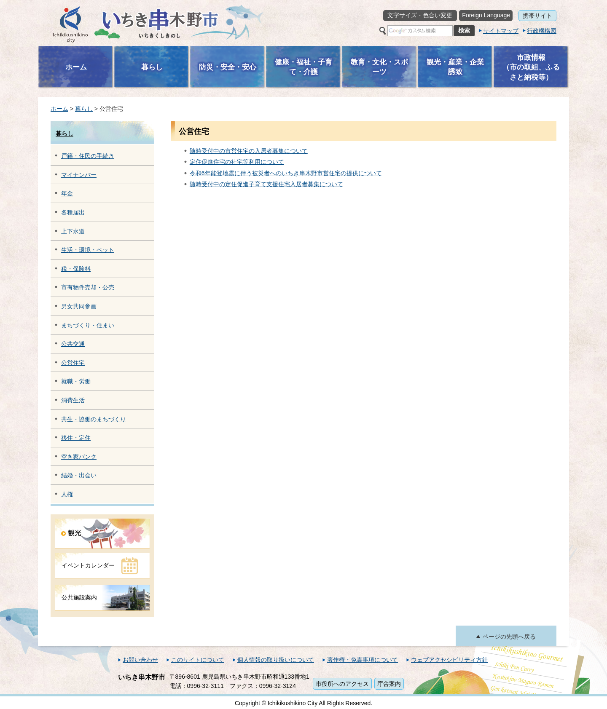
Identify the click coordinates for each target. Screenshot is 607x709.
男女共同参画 (79, 306)
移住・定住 (76, 437)
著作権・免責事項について (362, 659)
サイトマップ (500, 30)
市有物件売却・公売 (87, 287)
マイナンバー (79, 174)
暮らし (84, 108)
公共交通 (73, 343)
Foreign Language (486, 15)
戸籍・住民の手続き (87, 156)
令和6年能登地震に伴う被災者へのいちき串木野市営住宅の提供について (286, 173)
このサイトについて (197, 659)
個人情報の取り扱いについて (275, 659)
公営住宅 (73, 362)
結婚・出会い (79, 475)
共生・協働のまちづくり (93, 419)
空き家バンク (79, 456)
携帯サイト (537, 15)
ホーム (59, 108)
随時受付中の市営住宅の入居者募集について (249, 150)
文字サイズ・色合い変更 (419, 15)
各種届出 (73, 212)
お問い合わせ (140, 659)
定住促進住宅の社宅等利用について (237, 161)
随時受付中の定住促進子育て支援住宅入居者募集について (266, 184)
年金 (67, 193)
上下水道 (73, 231)
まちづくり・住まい (87, 325)
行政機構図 (541, 30)
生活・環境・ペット (87, 249)
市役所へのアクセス (342, 683)
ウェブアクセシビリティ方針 (449, 659)
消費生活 (73, 400)
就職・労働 (76, 381)
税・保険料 (76, 268)
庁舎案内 (389, 683)
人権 (67, 494)
